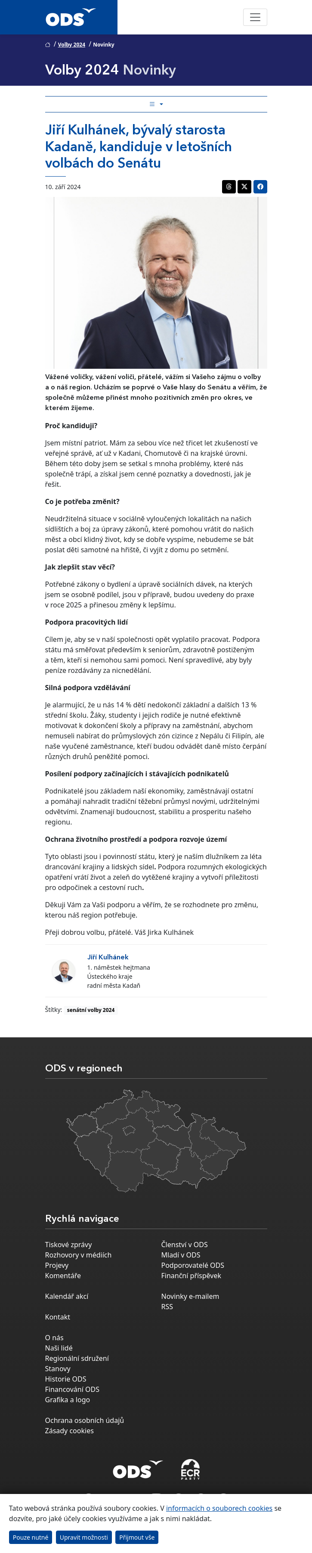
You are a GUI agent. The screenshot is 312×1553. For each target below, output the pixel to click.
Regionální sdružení (77, 1358)
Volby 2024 (71, 44)
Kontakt (58, 1317)
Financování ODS (72, 1389)
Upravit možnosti (84, 1537)
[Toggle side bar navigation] (156, 104)
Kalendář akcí (67, 1296)
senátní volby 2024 (91, 1010)
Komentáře (63, 1275)
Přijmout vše (136, 1537)
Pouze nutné (31, 1537)
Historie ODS (65, 1379)
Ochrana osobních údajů (84, 1420)
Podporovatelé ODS (193, 1265)
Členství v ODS (184, 1244)
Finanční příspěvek (191, 1275)
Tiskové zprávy (68, 1244)
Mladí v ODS (181, 1255)
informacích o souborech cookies (219, 1508)
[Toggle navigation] (255, 17)
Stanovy (58, 1368)
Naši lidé (59, 1348)
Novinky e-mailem (190, 1296)
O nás (54, 1337)
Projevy (57, 1265)
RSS (167, 1306)
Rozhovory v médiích (78, 1255)
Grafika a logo (67, 1399)
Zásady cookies (69, 1430)
